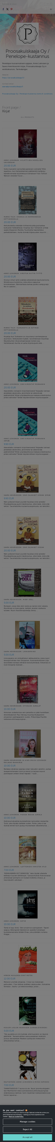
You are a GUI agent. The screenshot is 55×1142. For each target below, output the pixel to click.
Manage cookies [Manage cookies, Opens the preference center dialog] (27, 1125)
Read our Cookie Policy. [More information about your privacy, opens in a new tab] (16, 1120)
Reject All (27, 1133)
